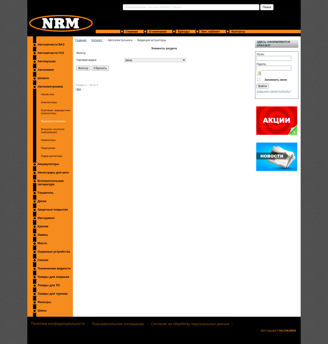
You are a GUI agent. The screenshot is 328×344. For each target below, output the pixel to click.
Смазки (43, 260)
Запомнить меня (275, 79)
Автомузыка (46, 61)
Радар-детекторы (51, 155)
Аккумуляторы (48, 164)
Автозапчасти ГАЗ (51, 53)
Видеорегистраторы (53, 121)
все (79, 89)
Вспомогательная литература (51, 182)
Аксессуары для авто (53, 172)
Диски (42, 201)
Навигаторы (48, 139)
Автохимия (46, 69)
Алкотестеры (49, 102)
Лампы (43, 234)
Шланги (43, 78)
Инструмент (46, 218)
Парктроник (48, 147)
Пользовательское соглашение (118, 324)
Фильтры (44, 302)
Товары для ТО (49, 285)
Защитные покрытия (53, 209)
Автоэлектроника (50, 86)
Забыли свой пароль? (274, 91)
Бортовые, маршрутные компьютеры (55, 112)
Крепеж (43, 226)
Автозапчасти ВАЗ (51, 44)
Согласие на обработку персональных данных (190, 324)
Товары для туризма (53, 293)
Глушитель (46, 192)
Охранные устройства (54, 251)
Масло (42, 243)
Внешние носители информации (52, 130)
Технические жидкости (54, 268)
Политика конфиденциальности (58, 324)
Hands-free (47, 94)
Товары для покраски (53, 277)
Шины (42, 310)
